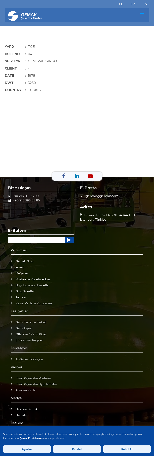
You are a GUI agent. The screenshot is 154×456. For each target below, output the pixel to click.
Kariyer (16, 367)
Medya (16, 398)
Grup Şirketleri (23, 291)
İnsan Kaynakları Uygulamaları (34, 384)
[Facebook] (63, 176)
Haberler (19, 415)
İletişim (17, 423)
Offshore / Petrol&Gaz (29, 334)
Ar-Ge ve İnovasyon (27, 359)
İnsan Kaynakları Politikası (31, 378)
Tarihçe (18, 297)
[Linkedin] (77, 176)
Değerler (19, 273)
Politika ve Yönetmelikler (30, 279)
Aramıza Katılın (23, 390)
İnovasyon (19, 348)
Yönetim (19, 267)
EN (145, 4)
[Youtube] (90, 176)
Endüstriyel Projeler (27, 340)
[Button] (36, 240)
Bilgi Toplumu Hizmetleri (30, 285)
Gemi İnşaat (21, 328)
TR (132, 4)
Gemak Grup (22, 261)
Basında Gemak (24, 409)
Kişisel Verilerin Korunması (31, 303)
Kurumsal (19, 250)
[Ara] (120, 4)
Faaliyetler (19, 311)
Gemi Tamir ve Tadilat (28, 322)
